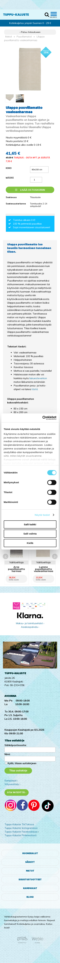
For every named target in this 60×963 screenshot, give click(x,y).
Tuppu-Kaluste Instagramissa (20, 828)
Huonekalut (30, 853)
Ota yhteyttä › (16, 792)
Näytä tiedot (42, 514)
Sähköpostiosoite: (15, 745)
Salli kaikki (30, 524)
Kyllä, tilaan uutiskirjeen (22, 763)
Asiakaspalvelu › (30, 626)
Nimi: (7, 754)
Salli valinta (30, 533)
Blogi (30, 897)
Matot (8, 36)
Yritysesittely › (12, 784)
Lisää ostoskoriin (30, 189)
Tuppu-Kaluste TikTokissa (19, 824)
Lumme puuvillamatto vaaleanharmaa (43, 569)
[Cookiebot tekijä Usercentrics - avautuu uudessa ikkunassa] (42, 418)
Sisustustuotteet (30, 879)
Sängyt (30, 862)
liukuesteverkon (38, 378)
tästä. (35, 389)
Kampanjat (30, 888)
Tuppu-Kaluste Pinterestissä (20, 835)
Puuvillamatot (24, 36)
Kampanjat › (11, 780)
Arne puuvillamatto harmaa (16, 569)
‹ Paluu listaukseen (30, 32)
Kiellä (30, 543)
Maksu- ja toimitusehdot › (30, 623)
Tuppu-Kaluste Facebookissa (20, 831)
